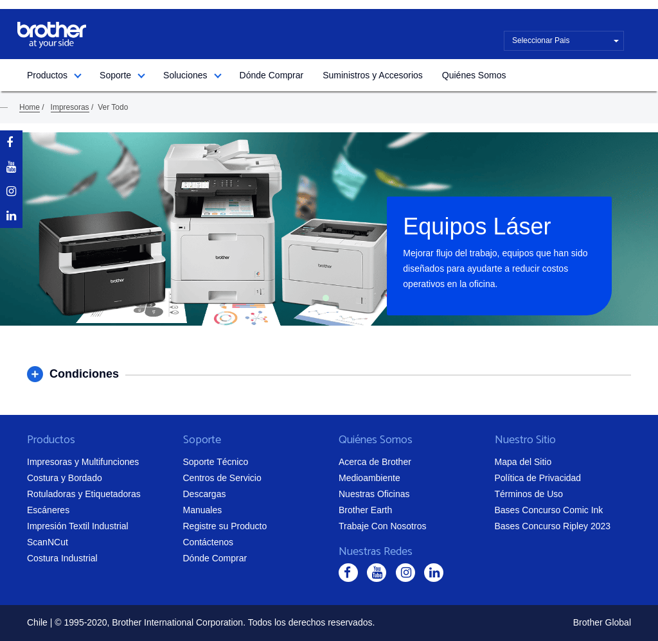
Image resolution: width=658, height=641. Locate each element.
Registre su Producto (225, 526)
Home (29, 107)
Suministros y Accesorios (373, 75)
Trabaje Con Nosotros (382, 526)
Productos (47, 75)
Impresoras (70, 107)
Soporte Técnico (216, 462)
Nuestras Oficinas (374, 494)
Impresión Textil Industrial (78, 526)
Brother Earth (365, 510)
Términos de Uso (529, 494)
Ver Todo (113, 107)
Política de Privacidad (538, 478)
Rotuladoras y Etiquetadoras (84, 494)
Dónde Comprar (272, 75)
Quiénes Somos (474, 75)
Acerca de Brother (375, 462)
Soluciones (185, 75)
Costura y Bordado (64, 478)
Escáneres (48, 510)
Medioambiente (369, 478)
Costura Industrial (62, 558)
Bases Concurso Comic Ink (549, 510)
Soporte (115, 75)
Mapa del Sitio (523, 462)
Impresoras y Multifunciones (83, 462)
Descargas (204, 494)
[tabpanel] (329, 229)
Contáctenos (208, 542)
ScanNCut (47, 542)
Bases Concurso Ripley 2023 (553, 526)
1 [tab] (326, 298)
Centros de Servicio (222, 478)
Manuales (202, 510)
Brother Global (602, 622)
